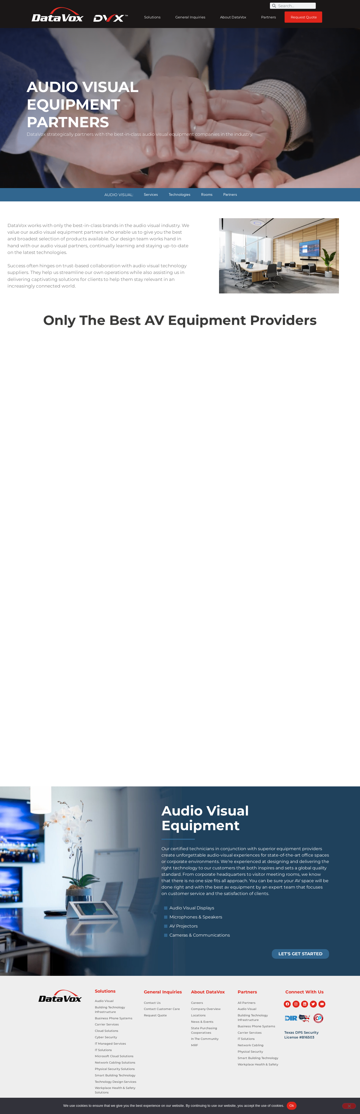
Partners (269, 17)
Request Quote (304, 17)
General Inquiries (191, 17)
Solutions (153, 17)
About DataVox (234, 17)
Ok (291, 1106)
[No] (349, 1106)
